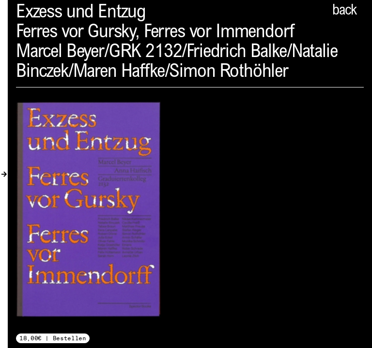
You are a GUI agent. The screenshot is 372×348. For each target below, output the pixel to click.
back (344, 11)
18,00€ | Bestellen (52, 338)
